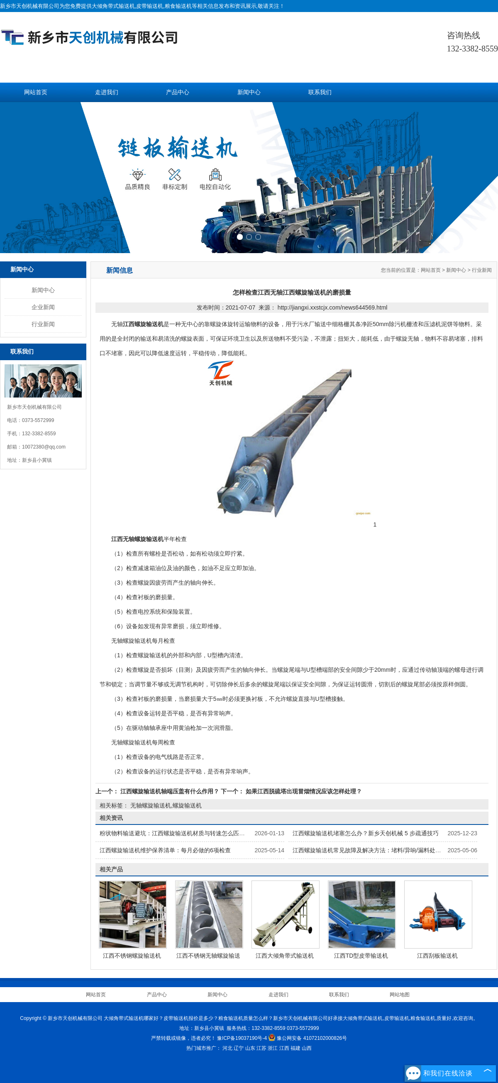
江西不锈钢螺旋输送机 (132, 955)
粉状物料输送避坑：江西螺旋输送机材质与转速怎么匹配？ (175, 833)
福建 (295, 1048)
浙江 (273, 1048)
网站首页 (35, 92)
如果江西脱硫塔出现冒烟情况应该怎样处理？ (303, 791)
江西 (284, 1048)
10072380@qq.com (44, 447)
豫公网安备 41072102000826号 (307, 1038)
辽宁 (239, 1048)
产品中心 (177, 92)
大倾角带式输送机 (113, 6)
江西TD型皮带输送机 (361, 955)
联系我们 (320, 92)
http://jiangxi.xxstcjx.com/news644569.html (333, 307)
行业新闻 (43, 324)
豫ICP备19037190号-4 (242, 1038)
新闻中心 (249, 92)
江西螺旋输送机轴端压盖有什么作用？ (170, 791)
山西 (307, 1048)
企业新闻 (43, 307)
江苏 (261, 1048)
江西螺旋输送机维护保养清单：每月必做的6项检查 (165, 850)
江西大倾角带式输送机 (285, 955)
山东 (250, 1048)
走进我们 (106, 92)
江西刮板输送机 (437, 955)
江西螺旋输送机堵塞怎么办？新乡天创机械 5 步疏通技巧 (366, 833)
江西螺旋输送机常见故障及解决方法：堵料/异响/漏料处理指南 (373, 850)
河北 (227, 1048)
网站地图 (400, 995)
